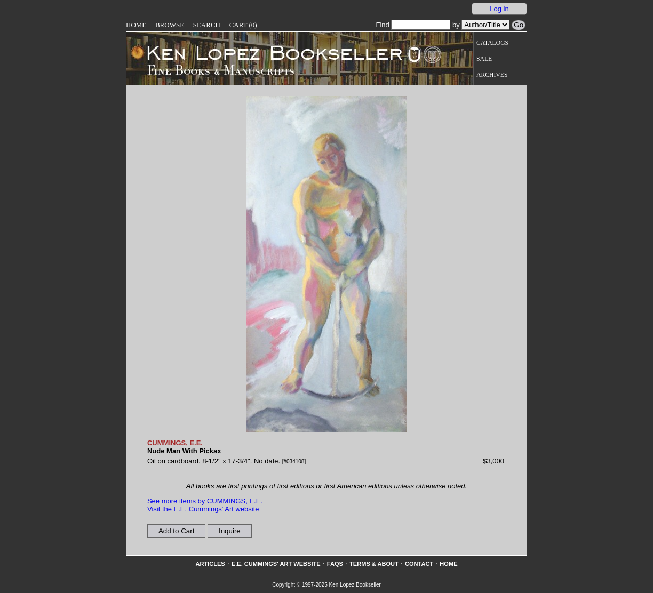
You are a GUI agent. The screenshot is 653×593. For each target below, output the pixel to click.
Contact (419, 563)
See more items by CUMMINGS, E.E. (204, 501)
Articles (210, 563)
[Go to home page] (267, 52)
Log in (499, 9)
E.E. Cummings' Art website (276, 563)
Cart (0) (243, 25)
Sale (484, 58)
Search (206, 25)
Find (413, 25)
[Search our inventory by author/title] (485, 25)
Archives (491, 74)
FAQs (335, 563)
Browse (169, 25)
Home (136, 25)
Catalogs (492, 42)
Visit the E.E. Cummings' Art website (203, 509)
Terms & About (374, 563)
